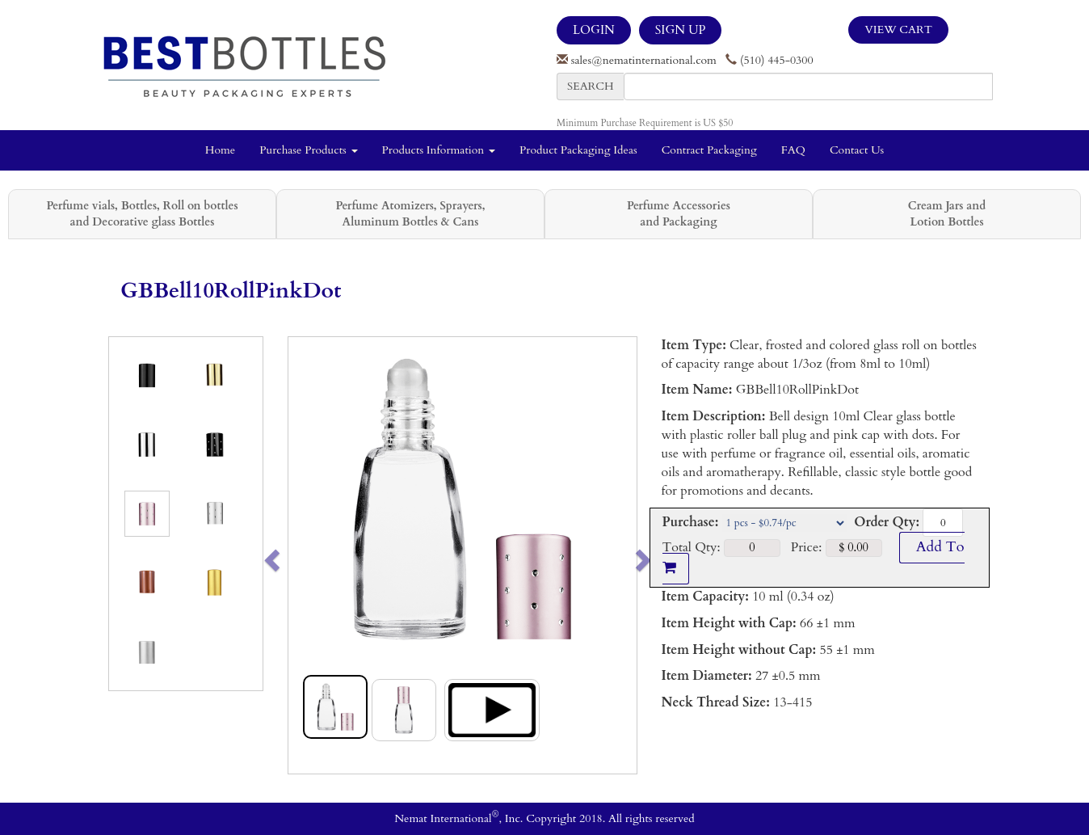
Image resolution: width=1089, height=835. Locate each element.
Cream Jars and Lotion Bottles (947, 214)
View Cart (898, 29)
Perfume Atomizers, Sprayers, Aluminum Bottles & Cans (411, 214)
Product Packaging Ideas (578, 150)
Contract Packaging (709, 150)
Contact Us (857, 150)
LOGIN (594, 30)
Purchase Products (308, 150)
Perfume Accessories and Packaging (678, 214)
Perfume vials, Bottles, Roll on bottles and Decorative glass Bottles (142, 214)
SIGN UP (680, 30)
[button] (305, 555)
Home (220, 150)
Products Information (439, 150)
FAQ (793, 150)
